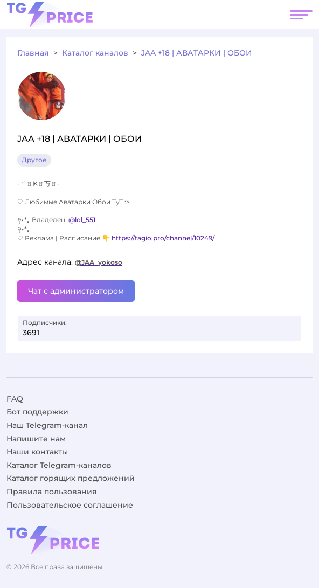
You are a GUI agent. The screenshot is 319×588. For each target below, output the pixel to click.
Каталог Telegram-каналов (59, 465)
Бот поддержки (37, 412)
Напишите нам (36, 439)
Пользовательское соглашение (69, 505)
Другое (34, 160)
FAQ (14, 399)
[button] (301, 14)
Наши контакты (37, 451)
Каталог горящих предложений (70, 478)
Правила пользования (51, 491)
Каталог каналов (95, 53)
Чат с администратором (76, 291)
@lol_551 (81, 220)
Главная (33, 53)
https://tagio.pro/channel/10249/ (163, 238)
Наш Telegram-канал (47, 425)
